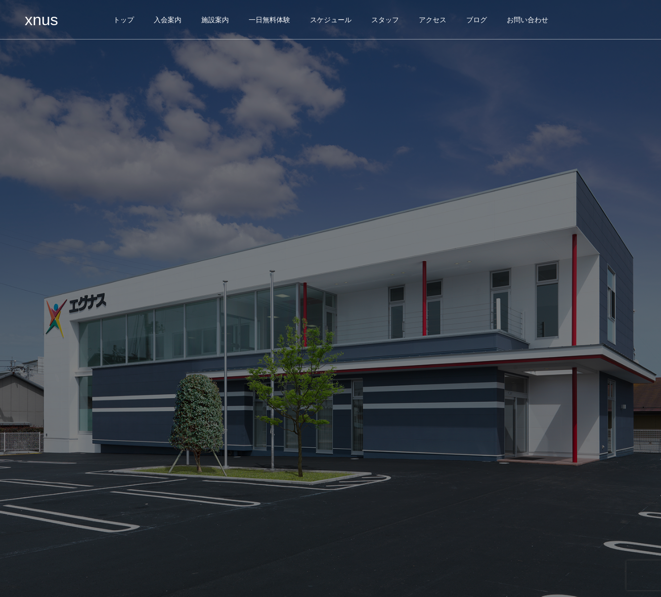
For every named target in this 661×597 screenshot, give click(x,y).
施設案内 (215, 20)
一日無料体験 (269, 20)
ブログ (476, 20)
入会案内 (167, 20)
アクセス (432, 20)
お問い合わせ (527, 20)
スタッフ (385, 20)
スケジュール (331, 20)
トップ (123, 20)
